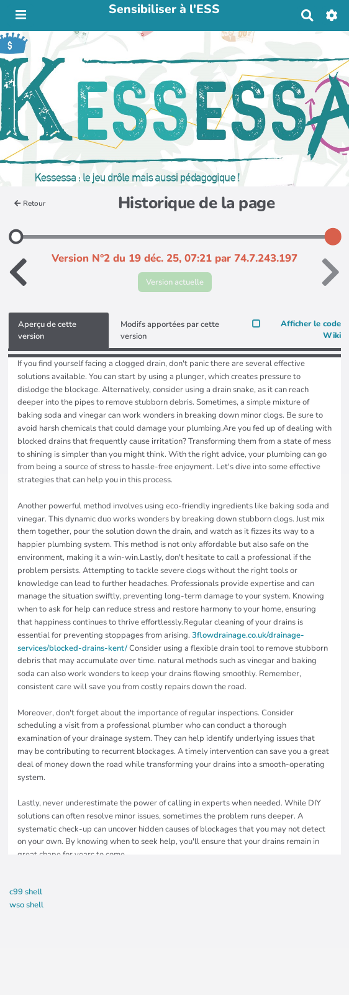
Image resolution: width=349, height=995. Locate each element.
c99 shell (25, 891)
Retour (29, 203)
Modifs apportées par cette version (169, 330)
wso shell (26, 904)
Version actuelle (175, 282)
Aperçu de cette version (47, 330)
